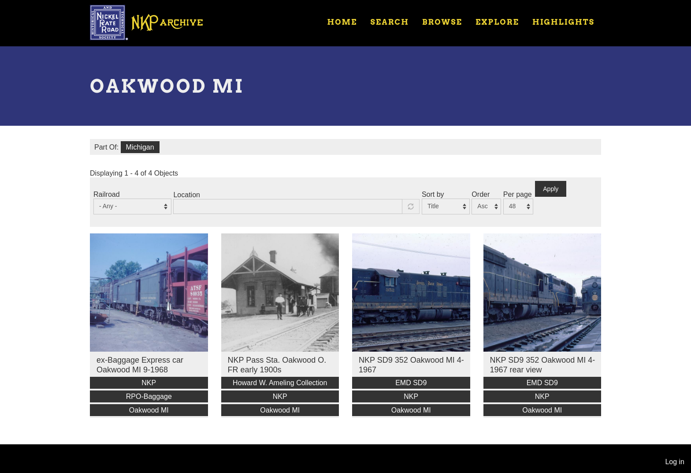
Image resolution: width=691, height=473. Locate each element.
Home (342, 22)
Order (481, 194)
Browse (442, 22)
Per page (517, 194)
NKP (148, 383)
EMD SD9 (411, 383)
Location (186, 195)
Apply (550, 188)
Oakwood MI (149, 410)
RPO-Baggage (149, 396)
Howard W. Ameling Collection (280, 383)
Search (390, 22)
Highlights (563, 22)
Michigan (140, 147)
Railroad (106, 194)
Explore (497, 22)
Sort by (433, 194)
